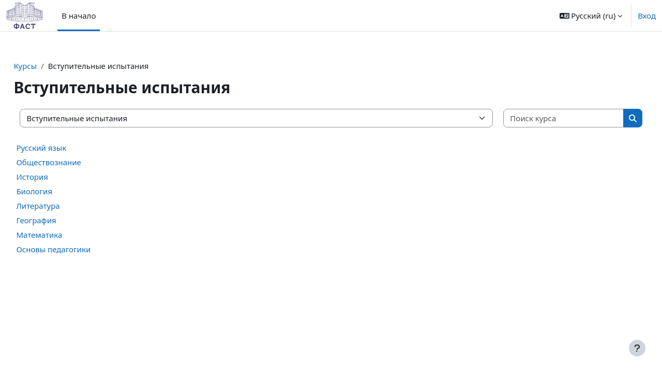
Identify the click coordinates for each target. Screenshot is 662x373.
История (55, 176)
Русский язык (64, 147)
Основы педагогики (76, 249)
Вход (647, 15)
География (59, 220)
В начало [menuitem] (79, 15)
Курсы (48, 66)
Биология (57, 191)
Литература (61, 205)
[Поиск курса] (546, 118)
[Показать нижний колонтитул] (637, 348)
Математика (62, 234)
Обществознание (71, 162)
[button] (591, 15)
